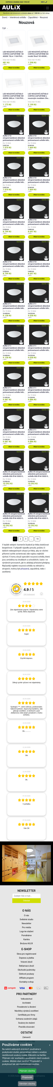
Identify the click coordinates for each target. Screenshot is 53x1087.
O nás (26, 915)
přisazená (25, 569)
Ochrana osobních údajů (26, 1019)
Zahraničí (26, 1037)
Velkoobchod (26, 999)
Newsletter (26, 923)
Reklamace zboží (26, 966)
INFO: (44, 2)
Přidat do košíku (14, 68)
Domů (4, 17)
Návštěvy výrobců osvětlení (26, 1011)
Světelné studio (26, 919)
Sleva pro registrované (26, 954)
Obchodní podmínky (26, 970)
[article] (26, 610)
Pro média (26, 927)
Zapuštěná (32, 17)
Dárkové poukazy (26, 974)
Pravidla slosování (26, 1027)
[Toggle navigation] (47, 7)
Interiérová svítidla (18, 17)
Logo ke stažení (26, 931)
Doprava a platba (26, 958)
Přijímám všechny (27, 1071)
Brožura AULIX (26, 943)
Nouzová (44, 17)
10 (37, 539)
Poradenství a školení (26, 1007)
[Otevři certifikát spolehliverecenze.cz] (33, 584)
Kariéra (26, 939)
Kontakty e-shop (26, 982)
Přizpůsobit (27, 1077)
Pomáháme (26, 935)
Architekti (26, 1003)
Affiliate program (26, 978)
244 (29, 594)
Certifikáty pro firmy (26, 1015)
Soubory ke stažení (26, 1023)
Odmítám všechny (27, 1084)
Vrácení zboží (26, 962)
